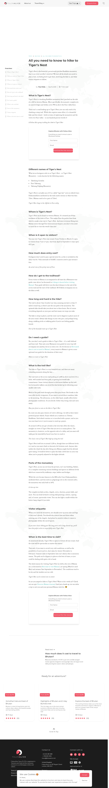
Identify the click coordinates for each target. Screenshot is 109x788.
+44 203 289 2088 (47, 754)
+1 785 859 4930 (47, 756)
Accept (84, 775)
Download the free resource (63, 150)
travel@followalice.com (49, 758)
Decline (84, 780)
